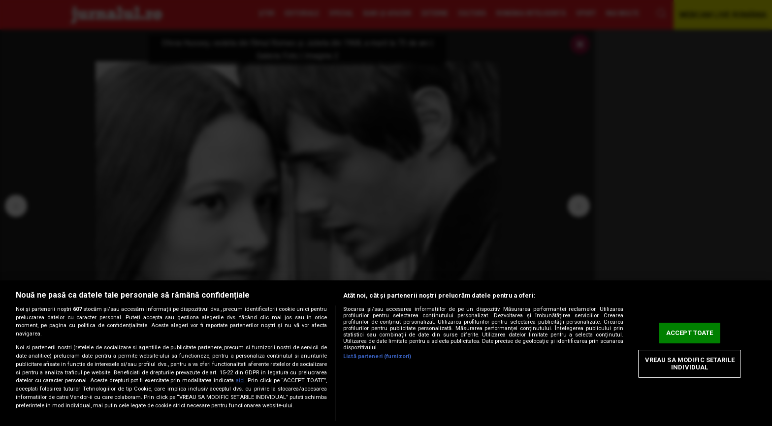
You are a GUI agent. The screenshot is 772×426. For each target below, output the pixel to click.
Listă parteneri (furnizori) (377, 356)
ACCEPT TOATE (689, 332)
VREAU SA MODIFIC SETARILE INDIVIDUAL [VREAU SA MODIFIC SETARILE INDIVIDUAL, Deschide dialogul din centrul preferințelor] (690, 363)
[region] (386, 353)
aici (240, 380)
